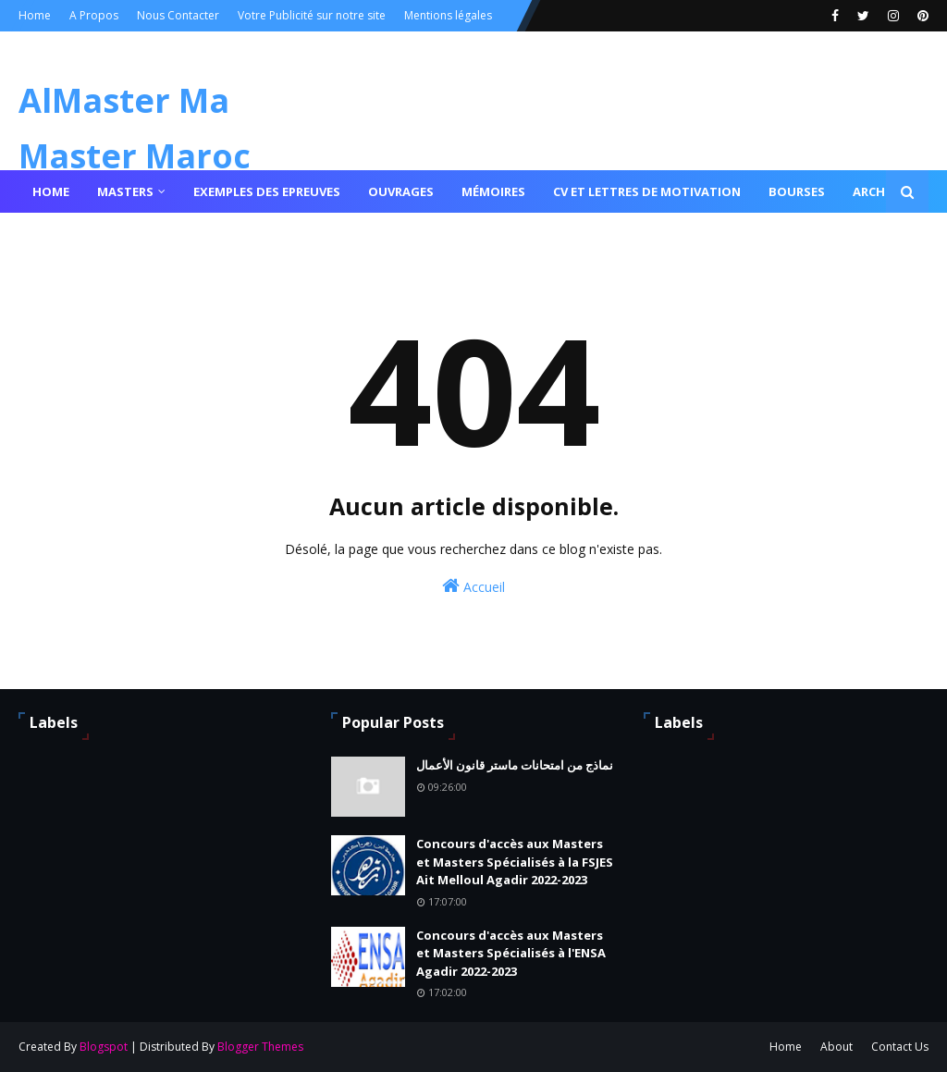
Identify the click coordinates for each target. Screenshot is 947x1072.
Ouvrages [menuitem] (401, 191)
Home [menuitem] (50, 191)
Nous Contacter (178, 15)
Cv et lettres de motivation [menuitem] (647, 191)
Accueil (473, 586)
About (836, 1046)
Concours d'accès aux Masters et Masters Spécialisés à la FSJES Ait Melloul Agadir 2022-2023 (514, 861)
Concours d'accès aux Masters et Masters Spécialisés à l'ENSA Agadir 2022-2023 (511, 953)
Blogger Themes (260, 1046)
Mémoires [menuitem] (493, 191)
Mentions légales (448, 15)
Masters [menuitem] (125, 191)
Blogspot (104, 1046)
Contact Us (900, 1046)
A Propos (93, 15)
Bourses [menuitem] (797, 191)
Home (34, 15)
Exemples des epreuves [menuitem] (266, 191)
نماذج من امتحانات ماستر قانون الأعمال (514, 765)
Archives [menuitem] (881, 191)
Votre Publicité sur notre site (312, 15)
